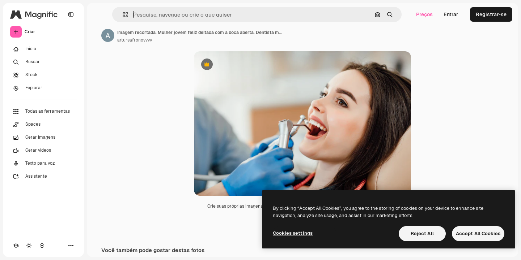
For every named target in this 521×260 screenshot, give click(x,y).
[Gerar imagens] (43, 137)
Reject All (422, 233)
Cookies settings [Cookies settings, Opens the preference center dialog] (293, 233)
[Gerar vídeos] (43, 150)
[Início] (43, 49)
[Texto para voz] (43, 163)
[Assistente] (43, 176)
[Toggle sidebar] (71, 14)
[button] (122, 14)
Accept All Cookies (478, 233)
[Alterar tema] (29, 245)
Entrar (451, 14)
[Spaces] (43, 124)
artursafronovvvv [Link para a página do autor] (134, 40)
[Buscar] (43, 62)
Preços (424, 14)
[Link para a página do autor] (107, 35)
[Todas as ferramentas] (43, 111)
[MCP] (42, 245)
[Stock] (43, 75)
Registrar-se (491, 14)
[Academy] (16, 245)
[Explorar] (43, 88)
